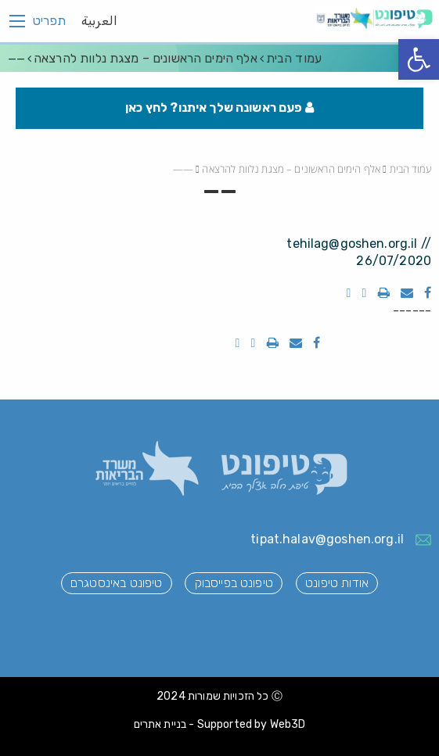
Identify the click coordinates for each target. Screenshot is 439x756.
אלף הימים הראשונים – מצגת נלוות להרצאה (145, 58)
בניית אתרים (160, 724)
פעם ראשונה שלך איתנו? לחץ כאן (219, 107)
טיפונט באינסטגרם (116, 582)
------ (412, 310)
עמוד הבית (294, 58)
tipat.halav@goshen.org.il (327, 539)
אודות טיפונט (337, 582)
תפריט (49, 21)
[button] (418, 59)
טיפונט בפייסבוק (234, 582)
